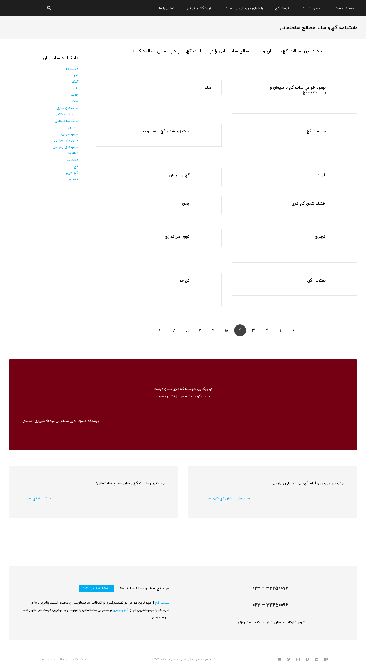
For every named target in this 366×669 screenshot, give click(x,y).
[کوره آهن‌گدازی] (204, 238)
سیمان (73, 127)
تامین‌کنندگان (80, 659)
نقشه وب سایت (47, 659)
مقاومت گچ (316, 131)
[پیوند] (22, 8)
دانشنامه (72, 69)
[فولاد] (340, 176)
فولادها (73, 153)
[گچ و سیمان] (204, 176)
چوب (74, 95)
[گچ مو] (204, 282)
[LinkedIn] (316, 659)
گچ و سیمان (179, 175)
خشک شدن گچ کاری (308, 203)
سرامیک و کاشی (66, 114)
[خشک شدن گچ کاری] (340, 205)
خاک (75, 101)
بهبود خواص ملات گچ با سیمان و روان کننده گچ (298, 89)
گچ (76, 166)
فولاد (322, 175)
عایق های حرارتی (66, 140)
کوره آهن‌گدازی (177, 236)
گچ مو (185, 280)
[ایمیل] (279, 659)
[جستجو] (49, 8)
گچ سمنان (185, 659)
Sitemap (64, 659)
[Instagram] (298, 659)
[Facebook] (307, 659)
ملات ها (72, 160)
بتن (75, 88)
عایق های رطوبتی (65, 147)
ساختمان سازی (67, 108)
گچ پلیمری (121, 610)
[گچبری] (340, 238)
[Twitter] (288, 659)
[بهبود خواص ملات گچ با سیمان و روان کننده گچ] (340, 89)
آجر (76, 75)
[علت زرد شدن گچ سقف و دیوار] (204, 132)
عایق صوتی (69, 134)
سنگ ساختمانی (66, 121)
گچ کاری (72, 173)
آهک (209, 87)
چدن (186, 203)
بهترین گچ (316, 280)
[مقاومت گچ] (340, 132)
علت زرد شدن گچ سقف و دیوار (164, 131)
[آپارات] (325, 659)
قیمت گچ (162, 602)
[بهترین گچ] (340, 282)
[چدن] (204, 205)
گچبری (320, 236)
